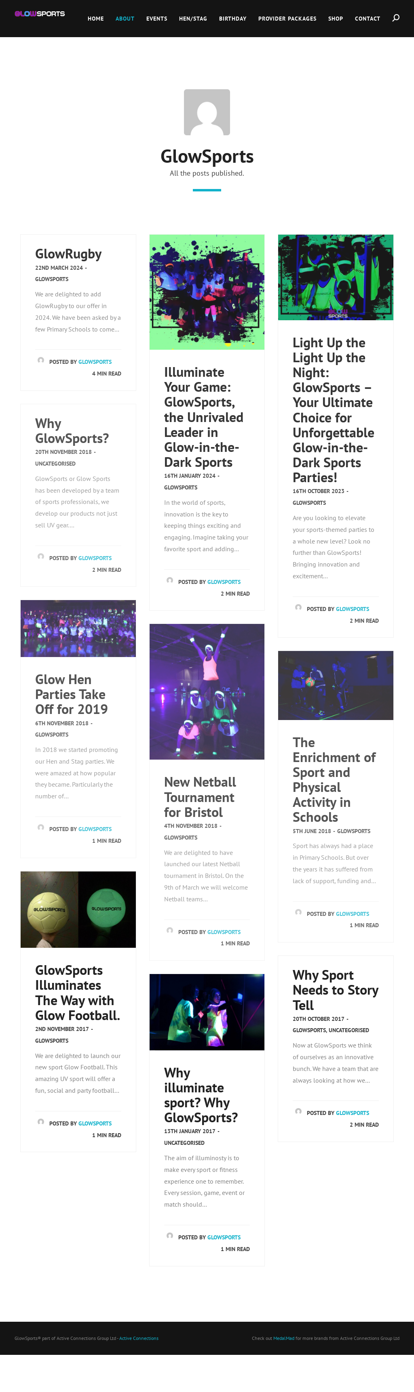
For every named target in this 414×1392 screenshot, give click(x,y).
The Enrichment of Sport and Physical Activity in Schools (334, 779)
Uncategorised (55, 463)
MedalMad (283, 1338)
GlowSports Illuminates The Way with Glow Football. (77, 992)
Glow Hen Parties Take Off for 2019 (71, 694)
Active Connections (138, 1338)
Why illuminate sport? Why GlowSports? (201, 1095)
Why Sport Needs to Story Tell (335, 989)
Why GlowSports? (72, 430)
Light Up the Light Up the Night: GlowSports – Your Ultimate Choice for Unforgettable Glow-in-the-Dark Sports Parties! (333, 410)
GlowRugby (68, 253)
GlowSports (51, 279)
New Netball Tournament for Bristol (200, 796)
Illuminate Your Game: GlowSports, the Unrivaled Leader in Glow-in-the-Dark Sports (203, 416)
